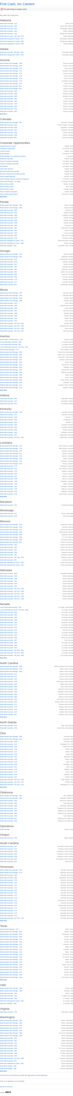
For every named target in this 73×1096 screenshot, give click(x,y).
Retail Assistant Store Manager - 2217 (11, 969)
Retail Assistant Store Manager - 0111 (11, 385)
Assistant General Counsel (8, 146)
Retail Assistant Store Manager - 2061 (11, 256)
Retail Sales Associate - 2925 (8, 111)
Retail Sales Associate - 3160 (8, 762)
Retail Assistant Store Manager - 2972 (11, 1028)
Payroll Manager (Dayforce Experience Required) (14, 179)
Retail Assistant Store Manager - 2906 (11, 63)
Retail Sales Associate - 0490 (8, 691)
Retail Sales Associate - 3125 (8, 746)
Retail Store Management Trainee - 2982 (12, 1063)
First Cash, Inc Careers (17, 4)
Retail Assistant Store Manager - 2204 (11, 967)
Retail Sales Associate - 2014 (8, 625)
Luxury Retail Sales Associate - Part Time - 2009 (14, 610)
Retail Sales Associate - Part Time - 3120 (12, 784)
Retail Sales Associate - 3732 (8, 725)
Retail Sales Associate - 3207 (8, 777)
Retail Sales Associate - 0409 (8, 851)
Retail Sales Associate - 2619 (8, 813)
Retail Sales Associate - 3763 (8, 318)
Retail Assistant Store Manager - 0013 (11, 931)
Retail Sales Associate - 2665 (8, 697)
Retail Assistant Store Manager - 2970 (11, 1025)
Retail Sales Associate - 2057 (8, 267)
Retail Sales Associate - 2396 (8, 308)
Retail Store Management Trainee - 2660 (12, 1001)
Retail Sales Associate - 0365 (8, 573)
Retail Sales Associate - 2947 (8, 550)
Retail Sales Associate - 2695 (8, 877)
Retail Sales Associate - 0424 (8, 398)
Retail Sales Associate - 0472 (8, 676)
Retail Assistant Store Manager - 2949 (11, 532)
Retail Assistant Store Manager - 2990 (11, 1035)
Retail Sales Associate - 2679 (8, 702)
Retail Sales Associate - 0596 (8, 612)
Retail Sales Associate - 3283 (8, 33)
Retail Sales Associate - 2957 (8, 555)
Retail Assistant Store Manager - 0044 (11, 370)
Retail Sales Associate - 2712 (8, 882)
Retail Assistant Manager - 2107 (9, 929)
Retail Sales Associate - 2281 (8, 303)
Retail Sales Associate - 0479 (8, 681)
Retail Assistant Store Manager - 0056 (11, 375)
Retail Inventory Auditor (7, 184)
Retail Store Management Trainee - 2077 (12, 39)
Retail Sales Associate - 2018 (8, 632)
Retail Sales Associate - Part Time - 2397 (12, 331)
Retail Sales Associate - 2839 (8, 223)
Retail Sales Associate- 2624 (8, 818)
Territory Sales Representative (9, 194)
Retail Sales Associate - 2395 (8, 305)
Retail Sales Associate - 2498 (8, 583)
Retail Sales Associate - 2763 (8, 905)
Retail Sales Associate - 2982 (8, 1045)
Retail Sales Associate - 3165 (8, 764)
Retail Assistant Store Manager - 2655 (11, 991)
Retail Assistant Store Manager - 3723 (11, 76)
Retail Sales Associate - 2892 (8, 233)
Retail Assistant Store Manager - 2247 (11, 972)
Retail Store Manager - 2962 (8, 1066)
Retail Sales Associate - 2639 (8, 430)
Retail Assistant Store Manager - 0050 (11, 372)
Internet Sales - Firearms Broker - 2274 (11, 339)
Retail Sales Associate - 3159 (8, 759)
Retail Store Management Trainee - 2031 (12, 55)
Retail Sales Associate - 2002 (8, 615)
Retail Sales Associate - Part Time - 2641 (12, 437)
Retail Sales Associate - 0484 (8, 689)
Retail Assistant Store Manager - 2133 (11, 954)
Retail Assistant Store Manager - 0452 (11, 527)
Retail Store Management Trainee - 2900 (12, 243)
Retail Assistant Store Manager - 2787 (11, 453)
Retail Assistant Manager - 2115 (9, 349)
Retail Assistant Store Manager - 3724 (11, 78)
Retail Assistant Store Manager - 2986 (11, 1033)
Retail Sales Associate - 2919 (8, 104)
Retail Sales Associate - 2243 (8, 1012)
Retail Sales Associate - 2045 (8, 262)
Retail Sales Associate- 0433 (8, 859)
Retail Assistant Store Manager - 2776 (11, 446)
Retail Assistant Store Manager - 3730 (11, 83)
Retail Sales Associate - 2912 (8, 99)
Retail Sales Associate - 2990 (8, 1056)
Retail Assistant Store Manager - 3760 (11, 295)
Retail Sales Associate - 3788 (8, 838)
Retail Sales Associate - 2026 (8, 637)
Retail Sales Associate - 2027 (8, 640)
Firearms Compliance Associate (9, 161)
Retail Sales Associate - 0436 (8, 856)
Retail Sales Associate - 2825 (8, 212)
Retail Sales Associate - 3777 (8, 282)
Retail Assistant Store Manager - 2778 (11, 448)
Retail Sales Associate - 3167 (8, 767)
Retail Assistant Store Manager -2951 (11, 542)
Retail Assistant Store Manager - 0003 (11, 357)
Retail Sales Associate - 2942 (8, 544)
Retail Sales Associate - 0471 (8, 674)
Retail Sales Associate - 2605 (8, 806)
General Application (41, 1075)
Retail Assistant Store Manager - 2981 (11, 1030)
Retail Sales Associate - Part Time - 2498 (12, 596)
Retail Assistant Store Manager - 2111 (11, 949)
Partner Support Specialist (7, 176)
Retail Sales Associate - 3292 (8, 31)
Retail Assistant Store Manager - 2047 (11, 254)
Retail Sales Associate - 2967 (8, 1040)
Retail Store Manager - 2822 (8, 245)
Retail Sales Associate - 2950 (8, 552)
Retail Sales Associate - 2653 (8, 996)
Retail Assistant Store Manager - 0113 (11, 939)
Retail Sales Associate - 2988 (8, 1053)
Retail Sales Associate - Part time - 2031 (11, 52)
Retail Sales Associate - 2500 (8, 586)
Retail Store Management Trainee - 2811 (12, 240)
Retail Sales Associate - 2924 (8, 109)
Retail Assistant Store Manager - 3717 (11, 71)
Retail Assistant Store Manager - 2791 (11, 461)
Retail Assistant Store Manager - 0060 (11, 380)
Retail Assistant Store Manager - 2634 (11, 412)
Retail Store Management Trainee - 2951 (12, 565)
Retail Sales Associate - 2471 (8, 269)
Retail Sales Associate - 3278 (8, 516)
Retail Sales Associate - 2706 (8, 880)
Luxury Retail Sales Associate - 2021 (10, 344)
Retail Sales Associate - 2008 (8, 620)
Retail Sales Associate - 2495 (8, 576)
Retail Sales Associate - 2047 (8, 264)
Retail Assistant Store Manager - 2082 (11, 736)
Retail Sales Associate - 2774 (8, 915)
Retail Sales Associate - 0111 (8, 849)
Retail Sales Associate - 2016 (8, 630)
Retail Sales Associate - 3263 (8, 235)
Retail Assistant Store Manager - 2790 (11, 458)
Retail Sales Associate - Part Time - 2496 (12, 591)
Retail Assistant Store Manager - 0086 (11, 382)
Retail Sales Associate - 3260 (8, 277)
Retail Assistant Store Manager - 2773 (11, 872)
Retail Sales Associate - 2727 (8, 895)
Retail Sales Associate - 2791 (8, 486)
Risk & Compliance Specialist (8, 191)
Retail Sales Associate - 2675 (8, 699)
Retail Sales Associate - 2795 (8, 491)
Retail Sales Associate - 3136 (8, 749)
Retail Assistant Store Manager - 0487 (11, 666)
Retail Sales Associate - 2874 (8, 230)
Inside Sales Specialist (6, 169)
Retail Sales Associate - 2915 (8, 101)
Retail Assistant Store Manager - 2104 (11, 947)
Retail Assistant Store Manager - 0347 (11, 942)
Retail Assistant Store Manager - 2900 (11, 207)
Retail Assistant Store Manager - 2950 (11, 534)
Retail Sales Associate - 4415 (8, 712)
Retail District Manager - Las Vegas (10, 181)
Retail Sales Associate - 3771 (8, 704)
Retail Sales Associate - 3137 (8, 751)
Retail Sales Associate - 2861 (8, 228)
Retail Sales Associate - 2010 (8, 622)
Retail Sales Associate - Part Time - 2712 (12, 918)
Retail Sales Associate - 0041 (8, 505)
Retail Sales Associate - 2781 (8, 468)
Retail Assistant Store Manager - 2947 (11, 529)
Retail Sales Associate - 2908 (8, 93)
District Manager (5, 153)
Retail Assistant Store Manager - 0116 (11, 387)
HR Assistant (3, 166)
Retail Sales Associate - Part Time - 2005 (12, 655)
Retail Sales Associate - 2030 (8, 642)
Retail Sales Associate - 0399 (8, 135)
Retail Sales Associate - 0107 (8, 846)
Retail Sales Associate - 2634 (8, 427)
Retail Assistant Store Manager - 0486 (11, 671)
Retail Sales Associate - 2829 (8, 218)
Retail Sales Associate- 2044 (8, 284)
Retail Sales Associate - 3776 (8, 279)
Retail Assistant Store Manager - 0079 (11, 934)
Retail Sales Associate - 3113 (8, 23)
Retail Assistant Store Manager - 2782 (11, 451)
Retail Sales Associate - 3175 (8, 769)
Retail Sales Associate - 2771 (8, 908)
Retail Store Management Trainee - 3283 (12, 41)
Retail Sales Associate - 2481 (8, 272)
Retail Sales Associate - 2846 (8, 225)
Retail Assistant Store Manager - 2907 (11, 66)
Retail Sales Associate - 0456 (8, 419)
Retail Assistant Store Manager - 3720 (11, 73)
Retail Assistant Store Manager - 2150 (11, 959)
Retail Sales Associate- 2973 (8, 1061)
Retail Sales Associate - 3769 (8, 816)
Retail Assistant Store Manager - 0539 (11, 298)
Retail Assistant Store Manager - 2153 (11, 962)
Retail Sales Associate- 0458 (8, 861)
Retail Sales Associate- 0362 (8, 137)
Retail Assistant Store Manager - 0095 (11, 937)
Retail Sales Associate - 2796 (8, 494)
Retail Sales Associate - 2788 (8, 479)
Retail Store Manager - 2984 (8, 1068)
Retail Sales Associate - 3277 (8, 513)
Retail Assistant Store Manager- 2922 (11, 88)
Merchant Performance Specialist (9, 171)
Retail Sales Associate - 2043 (8, 645)
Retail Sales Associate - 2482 (8, 274)
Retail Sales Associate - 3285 (8, 26)
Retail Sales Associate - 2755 (8, 903)
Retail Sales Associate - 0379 (8, 414)
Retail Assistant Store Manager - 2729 (11, 870)
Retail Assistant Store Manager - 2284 (11, 975)
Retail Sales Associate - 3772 (8, 707)
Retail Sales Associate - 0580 (8, 210)
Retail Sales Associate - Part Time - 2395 (12, 326)
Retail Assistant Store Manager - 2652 (11, 988)
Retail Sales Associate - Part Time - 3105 (12, 779)
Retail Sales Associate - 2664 (8, 694)
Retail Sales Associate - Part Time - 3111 (12, 782)
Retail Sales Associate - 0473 (8, 679)
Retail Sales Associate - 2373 (8, 403)
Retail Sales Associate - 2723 (8, 893)
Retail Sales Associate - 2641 (8, 435)
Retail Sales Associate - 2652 (8, 993)
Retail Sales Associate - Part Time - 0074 (12, 557)
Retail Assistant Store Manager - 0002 (11, 354)
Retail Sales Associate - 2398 (8, 313)
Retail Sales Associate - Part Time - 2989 (12, 1058)
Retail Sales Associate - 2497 (8, 581)
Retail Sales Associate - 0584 (8, 422)
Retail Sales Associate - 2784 (8, 474)
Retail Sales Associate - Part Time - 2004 (12, 653)
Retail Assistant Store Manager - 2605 (11, 798)
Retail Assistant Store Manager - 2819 (11, 205)
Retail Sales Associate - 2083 (8, 741)
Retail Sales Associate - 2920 (8, 106)
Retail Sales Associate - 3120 (8, 744)
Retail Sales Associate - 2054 (8, 648)
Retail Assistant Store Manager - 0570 (11, 944)
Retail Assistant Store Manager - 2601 (11, 795)
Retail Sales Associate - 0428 (8, 417)
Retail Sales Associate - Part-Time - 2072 (12, 36)
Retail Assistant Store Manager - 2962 (11, 1023)
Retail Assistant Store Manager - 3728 (11, 81)
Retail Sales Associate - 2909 (8, 96)
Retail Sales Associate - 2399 (8, 316)
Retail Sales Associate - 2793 (8, 489)
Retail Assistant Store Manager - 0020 (11, 367)
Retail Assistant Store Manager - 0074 (11, 524)
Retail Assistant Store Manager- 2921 (11, 86)
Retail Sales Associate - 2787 (8, 476)
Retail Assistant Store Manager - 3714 (11, 68)
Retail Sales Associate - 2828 (8, 215)
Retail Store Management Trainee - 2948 (12, 562)
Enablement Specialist (6, 158)
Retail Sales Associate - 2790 (8, 484)
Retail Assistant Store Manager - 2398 (11, 300)
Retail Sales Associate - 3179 (8, 772)
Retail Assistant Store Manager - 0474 (11, 669)
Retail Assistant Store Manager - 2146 (11, 957)
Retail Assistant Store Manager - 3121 (11, 739)
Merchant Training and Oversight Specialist (12, 174)
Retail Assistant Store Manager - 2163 (11, 964)
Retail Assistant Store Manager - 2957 (11, 539)
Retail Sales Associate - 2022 (8, 635)
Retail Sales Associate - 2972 (8, 1043)
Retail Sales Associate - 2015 (8, 627)
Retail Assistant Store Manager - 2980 (11, 352)
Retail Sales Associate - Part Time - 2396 (12, 328)
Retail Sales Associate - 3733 (8, 728)
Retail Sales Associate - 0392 (8, 125)
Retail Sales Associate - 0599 (8, 800)
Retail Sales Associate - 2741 (8, 900)
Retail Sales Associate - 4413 (8, 709)
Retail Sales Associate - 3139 (8, 754)
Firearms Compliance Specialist (9, 164)
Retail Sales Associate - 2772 (8, 910)
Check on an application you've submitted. (12, 1081)
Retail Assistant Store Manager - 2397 (11, 293)
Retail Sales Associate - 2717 (8, 885)
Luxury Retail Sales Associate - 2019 (10, 607)
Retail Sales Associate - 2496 (8, 578)
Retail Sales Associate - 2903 (8, 91)
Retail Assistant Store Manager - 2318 (11, 977)
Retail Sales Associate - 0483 (8, 686)
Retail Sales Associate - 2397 (8, 310)
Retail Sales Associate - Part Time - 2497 (12, 594)
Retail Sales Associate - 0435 (8, 854)
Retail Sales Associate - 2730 (8, 898)
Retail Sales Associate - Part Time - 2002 (12, 650)
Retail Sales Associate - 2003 (8, 617)
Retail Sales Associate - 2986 (8, 1048)
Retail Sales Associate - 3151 (8, 756)
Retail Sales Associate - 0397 (8, 130)
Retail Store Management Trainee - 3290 (12, 44)
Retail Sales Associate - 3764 (8, 321)
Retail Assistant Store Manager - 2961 (11, 1020)
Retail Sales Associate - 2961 (8, 1038)
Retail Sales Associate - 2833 (8, 220)
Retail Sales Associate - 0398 (8, 132)
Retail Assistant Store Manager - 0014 (11, 362)
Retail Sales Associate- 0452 (8, 560)
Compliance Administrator (7, 148)
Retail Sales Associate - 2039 (8, 259)
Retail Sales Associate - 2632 (8, 425)
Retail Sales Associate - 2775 (8, 466)
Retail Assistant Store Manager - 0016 (11, 365)
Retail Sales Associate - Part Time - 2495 (12, 588)
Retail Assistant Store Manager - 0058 (11, 377)
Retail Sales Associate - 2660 (8, 998)
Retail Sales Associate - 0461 (8, 875)
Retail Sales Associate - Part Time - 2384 (12, 323)
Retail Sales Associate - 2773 (8, 913)
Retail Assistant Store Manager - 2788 (11, 456)
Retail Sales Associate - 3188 (8, 774)
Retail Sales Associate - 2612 (8, 808)
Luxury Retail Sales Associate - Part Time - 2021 (14, 347)
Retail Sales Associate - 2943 (8, 547)
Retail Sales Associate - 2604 (8, 803)
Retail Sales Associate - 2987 (8, 1051)
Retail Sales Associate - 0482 (8, 684)
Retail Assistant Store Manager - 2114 (11, 952)
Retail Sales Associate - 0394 (8, 127)
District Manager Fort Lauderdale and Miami (13, 156)
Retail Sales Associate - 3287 (8, 28)
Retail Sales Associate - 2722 (8, 890)
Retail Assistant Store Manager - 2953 (11, 537)
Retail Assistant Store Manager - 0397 (11, 122)
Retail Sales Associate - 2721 (8, 888)
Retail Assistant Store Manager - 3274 (11, 463)
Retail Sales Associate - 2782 (8, 471)
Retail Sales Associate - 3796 (8, 238)
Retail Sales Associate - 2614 (8, 811)
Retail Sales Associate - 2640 (8, 432)
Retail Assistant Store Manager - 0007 (11, 359)
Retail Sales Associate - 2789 (8, 481)
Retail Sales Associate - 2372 (8, 401)
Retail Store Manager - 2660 (8, 1003)
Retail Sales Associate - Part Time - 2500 (12, 599)
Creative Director (5, 151)
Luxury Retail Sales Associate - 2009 (10, 342)
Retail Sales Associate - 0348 (8, 821)
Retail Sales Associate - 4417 (8, 714)
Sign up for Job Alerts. (6, 1086)
